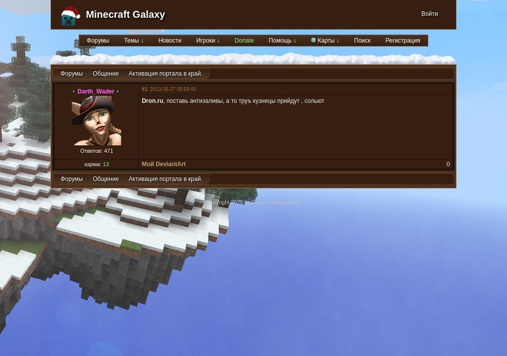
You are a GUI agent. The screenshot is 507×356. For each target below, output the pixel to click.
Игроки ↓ (208, 40)
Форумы (98, 40)
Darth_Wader (96, 91)
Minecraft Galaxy (125, 14)
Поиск (362, 40)
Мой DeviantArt (164, 164)
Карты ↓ (325, 40)
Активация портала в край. (166, 73)
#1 (144, 89)
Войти (429, 13)
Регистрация (403, 40)
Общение (106, 73)
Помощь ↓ (283, 40)
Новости (169, 40)
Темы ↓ (134, 40)
